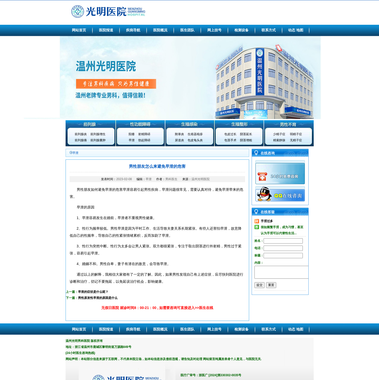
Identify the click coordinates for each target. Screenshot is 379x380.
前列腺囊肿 (98, 140)
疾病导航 (133, 30)
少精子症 (279, 134)
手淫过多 (267, 221)
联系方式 (269, 30)
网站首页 (79, 30)
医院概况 (160, 30)
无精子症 (296, 140)
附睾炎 (179, 134)
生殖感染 (189, 124)
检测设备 (241, 30)
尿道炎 (179, 140)
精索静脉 (279, 140)
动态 (291, 30)
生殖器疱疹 (195, 134)
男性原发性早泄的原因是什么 (97, 298)
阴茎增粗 (246, 140)
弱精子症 (296, 134)
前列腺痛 (81, 140)
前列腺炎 (81, 134)
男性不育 (289, 124)
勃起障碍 (144, 140)
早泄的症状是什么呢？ (93, 292)
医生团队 (187, 30)
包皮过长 (230, 134)
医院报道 (106, 30)
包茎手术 (230, 140)
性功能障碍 (140, 124)
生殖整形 (239, 124)
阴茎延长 (246, 134)
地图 (299, 30)
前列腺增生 (98, 134)
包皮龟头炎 (195, 140)
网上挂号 (214, 30)
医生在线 (206, 308)
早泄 (132, 140)
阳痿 (132, 134)
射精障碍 (144, 134)
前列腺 (90, 124)
